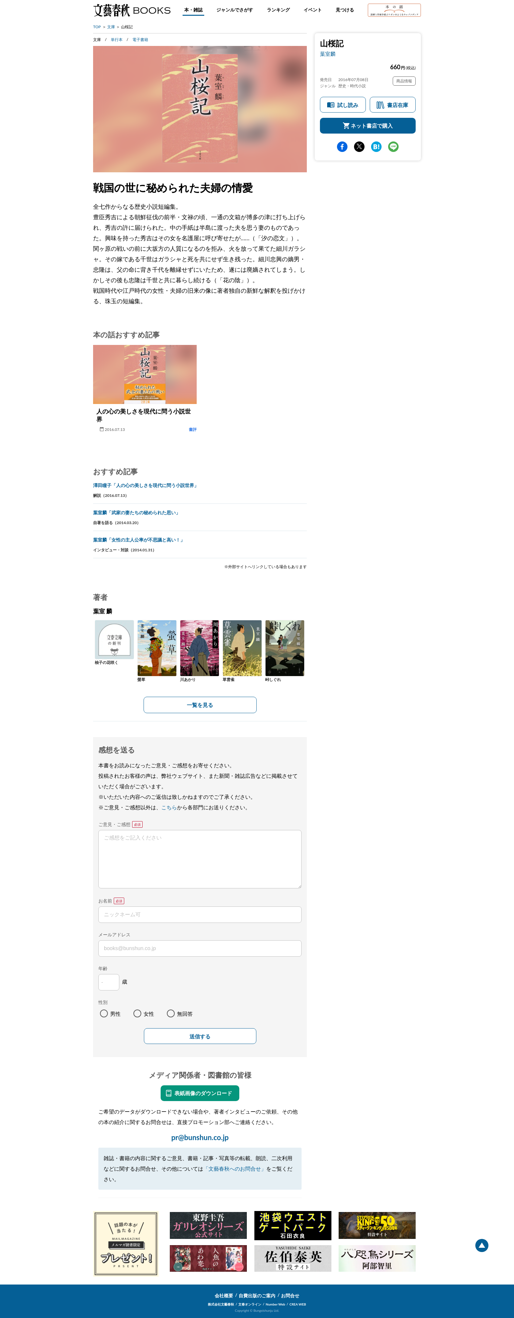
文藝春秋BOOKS (131, 10)
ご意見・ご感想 (114, 824)
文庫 (111, 26)
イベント (313, 9)
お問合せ (290, 1295)
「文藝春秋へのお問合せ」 (234, 1168)
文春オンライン (249, 1304)
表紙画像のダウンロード (203, 1093)
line (393, 146)
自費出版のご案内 (257, 1295)
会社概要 (224, 1295)
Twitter (359, 146)
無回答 (185, 1013)
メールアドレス (114, 934)
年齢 (103, 968)
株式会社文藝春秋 (221, 1304)
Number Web (275, 1304)
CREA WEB (297, 1304)
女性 (149, 1013)
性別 (103, 1002)
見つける (345, 9)
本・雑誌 (193, 9)
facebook (342, 146)
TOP (97, 26)
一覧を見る (200, 705)
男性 (115, 1013)
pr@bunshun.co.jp (199, 1137)
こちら (169, 807)
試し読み (347, 105)
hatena (376, 146)
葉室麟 (328, 54)
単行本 (117, 39)
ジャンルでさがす (234, 9)
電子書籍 (140, 39)
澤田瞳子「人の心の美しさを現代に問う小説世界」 (146, 485)
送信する (199, 1036)
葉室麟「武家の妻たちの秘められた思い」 (136, 512)
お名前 (105, 900)
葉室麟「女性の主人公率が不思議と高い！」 (139, 539)
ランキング (278, 9)
